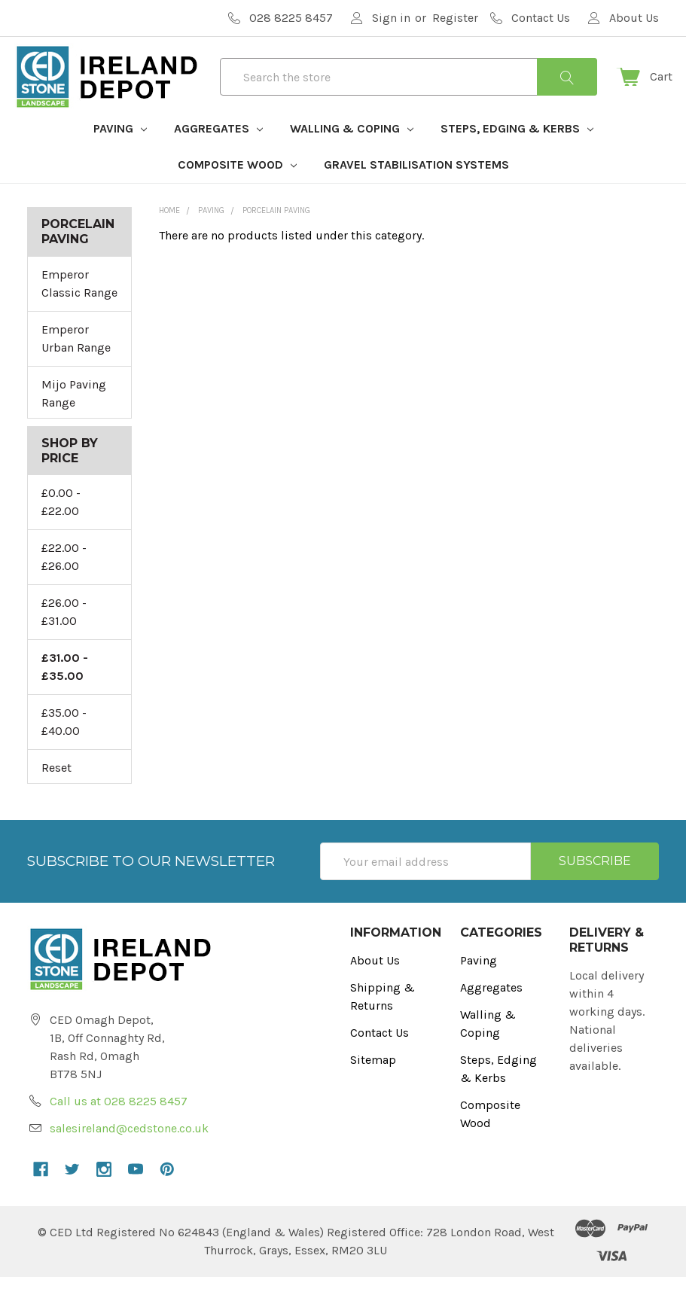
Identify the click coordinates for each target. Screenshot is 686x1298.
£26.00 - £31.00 (64, 633)
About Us (375, 981)
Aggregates (218, 149)
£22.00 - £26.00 (64, 578)
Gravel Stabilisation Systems (416, 185)
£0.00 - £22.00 (61, 523)
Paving (120, 149)
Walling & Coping (351, 149)
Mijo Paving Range (73, 414)
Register (455, 18)
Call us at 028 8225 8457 (119, 1122)
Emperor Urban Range (76, 359)
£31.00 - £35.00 (64, 688)
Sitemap (373, 1081)
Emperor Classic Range (79, 304)
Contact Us (379, 1054)
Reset (56, 789)
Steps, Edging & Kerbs (517, 149)
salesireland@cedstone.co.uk (129, 1149)
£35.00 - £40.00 (64, 743)
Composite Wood (237, 185)
